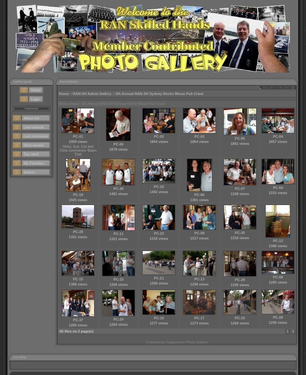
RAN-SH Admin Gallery (92, 94)
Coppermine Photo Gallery (187, 342)
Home (35, 90)
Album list (31, 118)
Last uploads (34, 127)
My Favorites (34, 163)
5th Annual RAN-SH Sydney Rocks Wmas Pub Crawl (160, 94)
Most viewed (33, 145)
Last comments (36, 136)
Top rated (31, 154)
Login (35, 99)
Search (29, 172)
